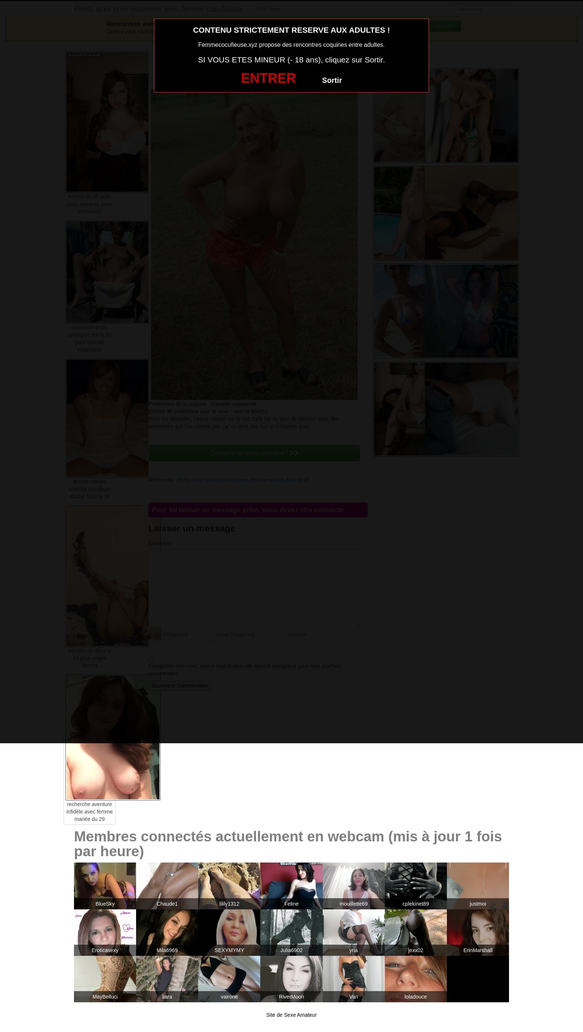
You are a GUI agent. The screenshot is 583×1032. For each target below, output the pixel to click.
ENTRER (268, 78)
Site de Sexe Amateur (291, 1015)
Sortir (332, 80)
